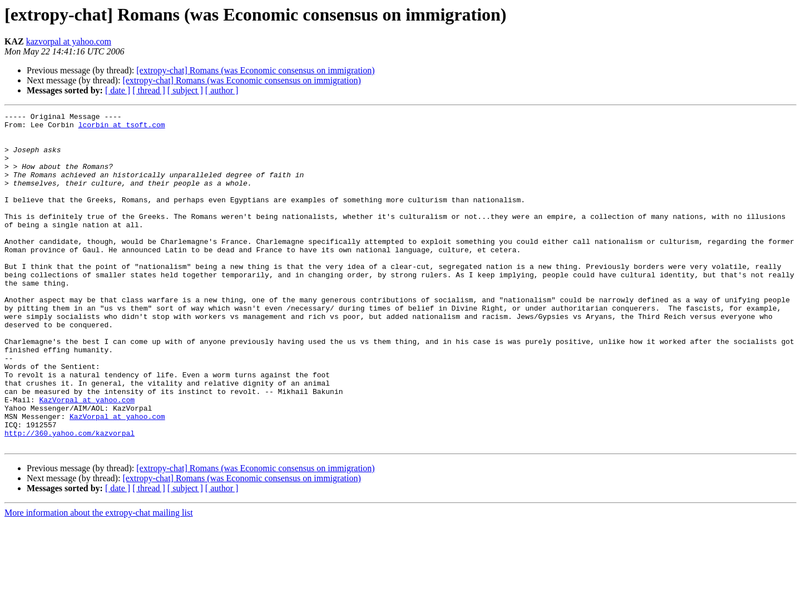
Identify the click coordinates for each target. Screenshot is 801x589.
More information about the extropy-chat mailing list (98, 579)
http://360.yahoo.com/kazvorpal (69, 498)
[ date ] (117, 90)
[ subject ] (185, 90)
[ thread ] (148, 90)
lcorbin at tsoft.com (121, 128)
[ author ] (222, 90)
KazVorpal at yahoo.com (87, 458)
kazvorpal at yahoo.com (68, 41)
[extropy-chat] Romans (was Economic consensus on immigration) (255, 70)
